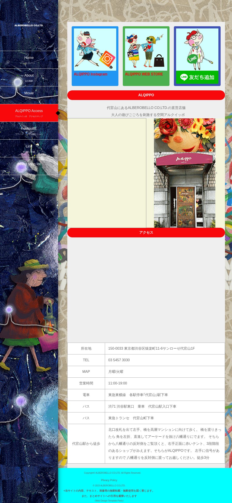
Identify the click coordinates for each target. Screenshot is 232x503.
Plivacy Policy (109, 480)
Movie (29, 96)
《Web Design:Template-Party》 (109, 500)
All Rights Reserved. (131, 473)
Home (29, 60)
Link (29, 149)
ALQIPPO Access (29, 113)
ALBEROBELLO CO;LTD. (108, 473)
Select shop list (29, 167)
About (29, 78)
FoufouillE (29, 131)
